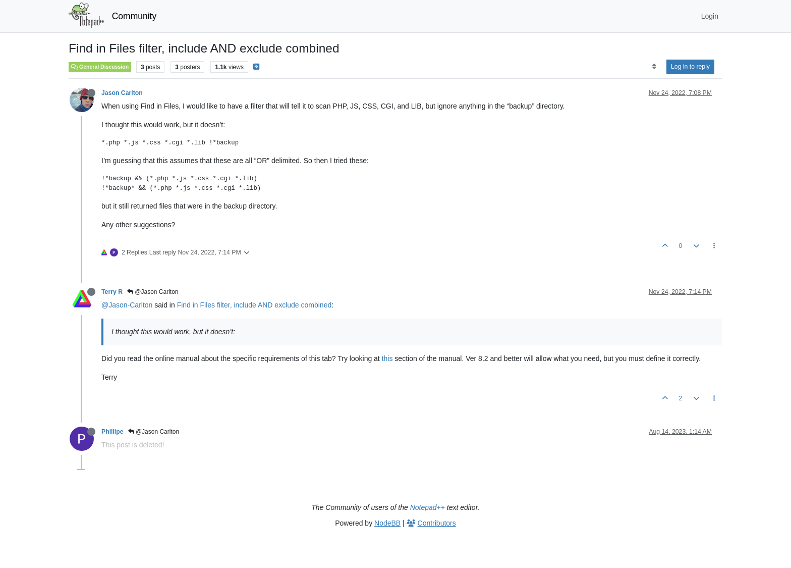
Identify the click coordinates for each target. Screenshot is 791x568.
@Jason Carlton (153, 291)
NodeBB (387, 523)
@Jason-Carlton (126, 305)
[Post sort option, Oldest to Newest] (654, 67)
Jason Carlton (122, 92)
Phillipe (112, 431)
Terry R (112, 291)
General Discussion (100, 67)
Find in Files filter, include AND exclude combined (254, 305)
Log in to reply (690, 66)
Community (134, 16)
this (387, 358)
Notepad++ (427, 507)
